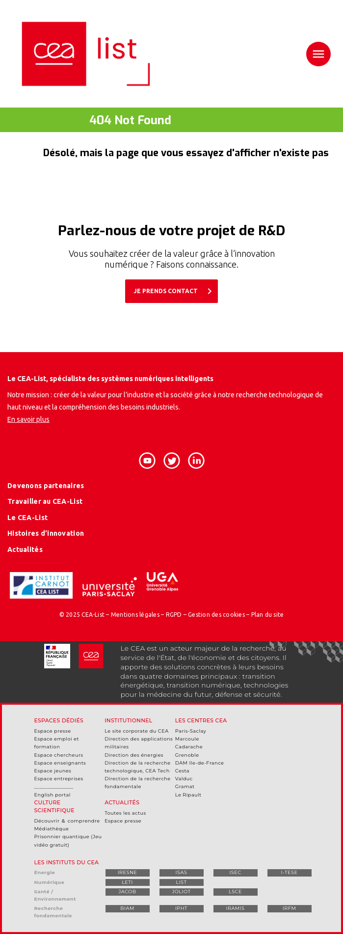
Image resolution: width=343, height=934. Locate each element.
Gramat (185, 786)
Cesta (182, 770)
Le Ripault (188, 794)
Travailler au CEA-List (44, 501)
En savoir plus (28, 419)
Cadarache (189, 746)
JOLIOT (181, 891)
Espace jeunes (53, 770)
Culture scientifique (54, 806)
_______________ (54, 786)
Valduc (184, 778)
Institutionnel (128, 720)
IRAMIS (235, 908)
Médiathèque (51, 828)
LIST (181, 882)
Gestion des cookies (216, 614)
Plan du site (267, 614)
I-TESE (289, 872)
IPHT (181, 908)
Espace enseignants (60, 763)
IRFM (289, 908)
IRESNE (127, 872)
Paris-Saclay (191, 731)
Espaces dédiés (58, 720)
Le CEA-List (27, 518)
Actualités (25, 549)
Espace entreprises (58, 778)
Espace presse (52, 731)
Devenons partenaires (45, 486)
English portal (52, 794)
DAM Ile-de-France (199, 763)
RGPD (174, 614)
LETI (127, 882)
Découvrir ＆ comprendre (67, 821)
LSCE (235, 891)
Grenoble (187, 755)
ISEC (235, 872)
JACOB (127, 891)
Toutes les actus (125, 813)
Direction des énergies (134, 755)
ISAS (181, 872)
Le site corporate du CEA (136, 731)
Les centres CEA (201, 720)
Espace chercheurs (58, 755)
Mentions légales (135, 614)
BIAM (127, 908)
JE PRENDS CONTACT (174, 291)
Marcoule (187, 739)
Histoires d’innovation (45, 533)
